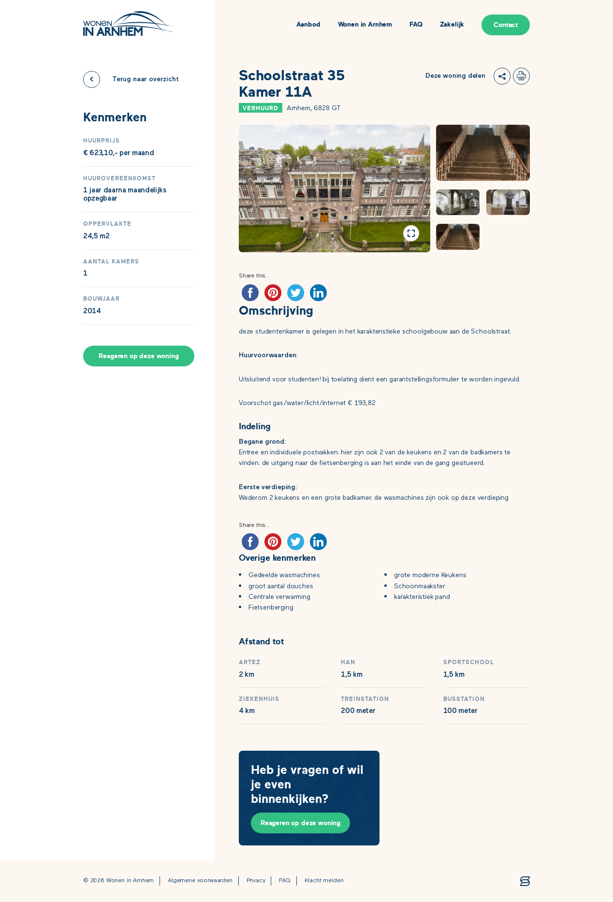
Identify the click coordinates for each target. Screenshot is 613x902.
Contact (506, 25)
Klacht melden (324, 881)
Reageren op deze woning (138, 356)
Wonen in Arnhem (365, 25)
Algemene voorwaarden (200, 881)
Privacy (256, 881)
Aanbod (308, 25)
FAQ (416, 25)
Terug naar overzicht (145, 79)
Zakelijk (452, 25)
